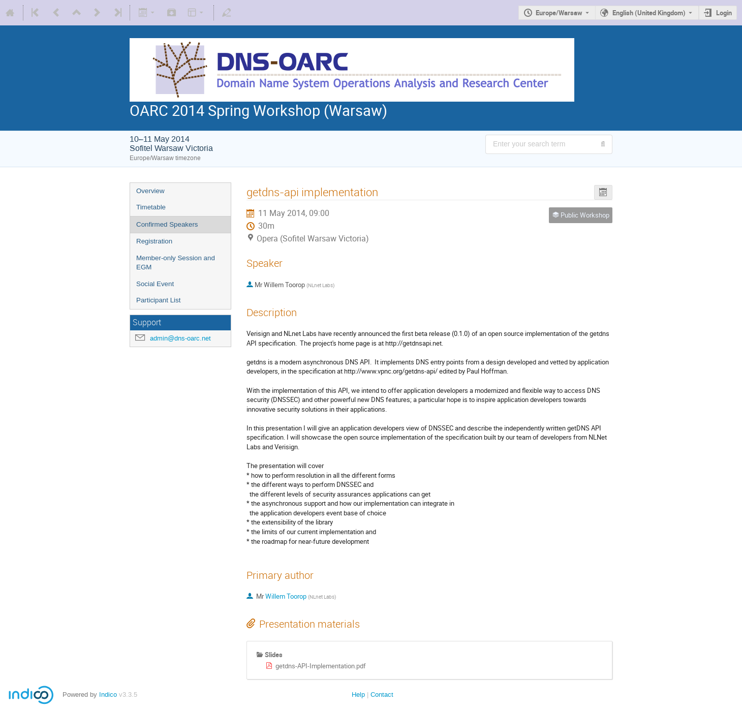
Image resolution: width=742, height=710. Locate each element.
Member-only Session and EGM (175, 262)
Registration (154, 241)
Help (358, 694)
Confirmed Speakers (167, 224)
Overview (150, 191)
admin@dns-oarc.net (180, 338)
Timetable (151, 207)
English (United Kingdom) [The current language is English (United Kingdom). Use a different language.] (649, 12)
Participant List (158, 300)
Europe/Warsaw (559, 12)
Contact (381, 694)
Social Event (155, 284)
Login (724, 12)
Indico (108, 694)
